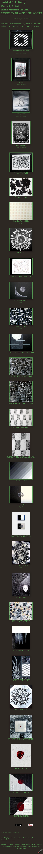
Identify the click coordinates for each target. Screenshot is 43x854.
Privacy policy (21, 848)
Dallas (28, 844)
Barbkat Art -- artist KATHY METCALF (13, 844)
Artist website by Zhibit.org (11, 846)
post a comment (13, 832)
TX (32, 844)
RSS (2, 852)
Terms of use (36, 846)
